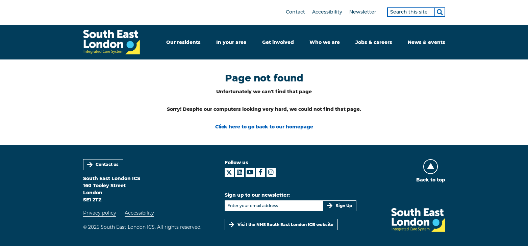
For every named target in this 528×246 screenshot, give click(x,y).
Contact (295, 12)
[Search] (440, 12)
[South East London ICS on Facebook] (260, 172)
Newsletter (362, 12)
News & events (426, 42)
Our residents (183, 42)
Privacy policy (99, 213)
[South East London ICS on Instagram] (271, 172)
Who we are (324, 42)
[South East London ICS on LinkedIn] (239, 172)
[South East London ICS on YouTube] (250, 172)
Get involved (278, 42)
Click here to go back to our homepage (264, 127)
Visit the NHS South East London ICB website (285, 224)
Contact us (107, 164)
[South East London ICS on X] (229, 172)
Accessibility (327, 12)
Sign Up (344, 205)
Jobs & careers (373, 42)
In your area (231, 42)
